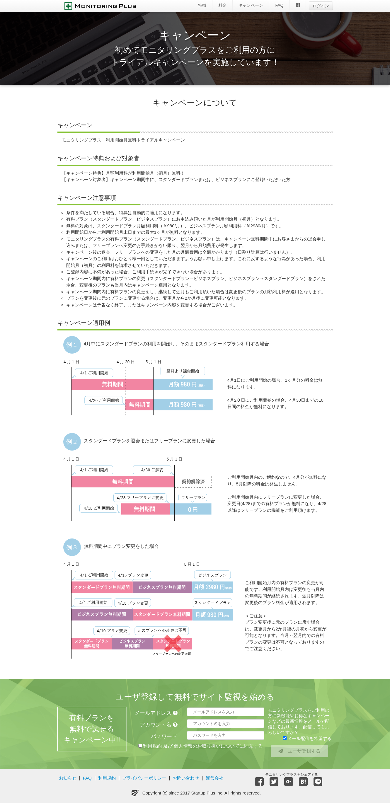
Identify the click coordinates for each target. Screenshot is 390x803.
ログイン (321, 6)
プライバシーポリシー (144, 777)
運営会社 (214, 777)
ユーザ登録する (299, 751)
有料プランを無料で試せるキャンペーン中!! (91, 731)
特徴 (202, 5)
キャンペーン (251, 5)
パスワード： (167, 736)
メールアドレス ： (158, 713)
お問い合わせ (186, 777)
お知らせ (67, 777)
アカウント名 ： (161, 725)
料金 (222, 5)
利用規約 (107, 777)
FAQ (279, 5)
